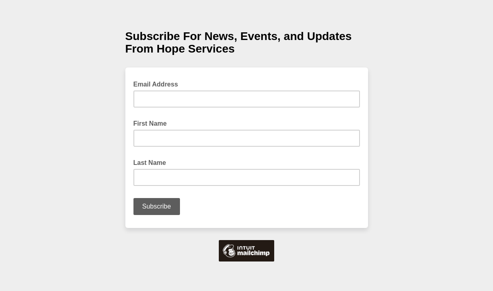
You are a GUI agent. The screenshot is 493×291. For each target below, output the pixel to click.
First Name (152, 122)
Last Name (152, 162)
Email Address (158, 83)
